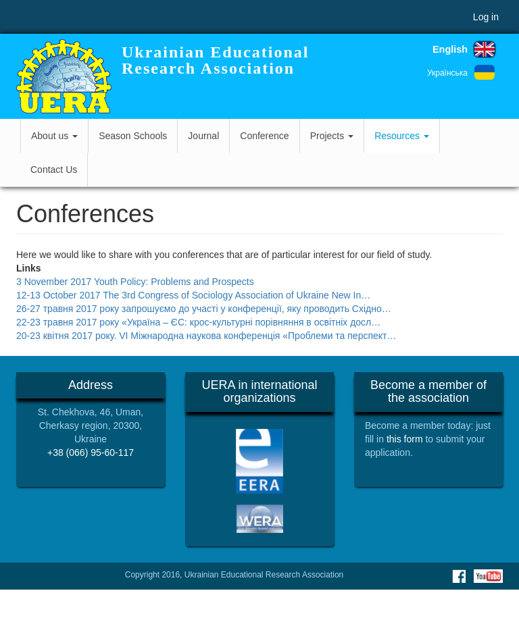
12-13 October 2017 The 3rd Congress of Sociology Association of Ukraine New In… (193, 295)
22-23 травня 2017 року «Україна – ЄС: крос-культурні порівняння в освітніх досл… (198, 322)
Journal (203, 135)
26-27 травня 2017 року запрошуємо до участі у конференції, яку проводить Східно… (203, 308)
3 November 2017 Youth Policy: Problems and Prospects (135, 281)
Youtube (488, 576)
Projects (331, 135)
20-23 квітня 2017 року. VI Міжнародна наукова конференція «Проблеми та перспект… (206, 335)
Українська (447, 73)
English (450, 49)
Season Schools (133, 135)
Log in (486, 16)
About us (54, 135)
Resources (401, 135)
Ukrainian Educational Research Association (215, 60)
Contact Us (53, 169)
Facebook (459, 576)
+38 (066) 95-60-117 (90, 452)
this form (405, 439)
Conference (264, 135)
